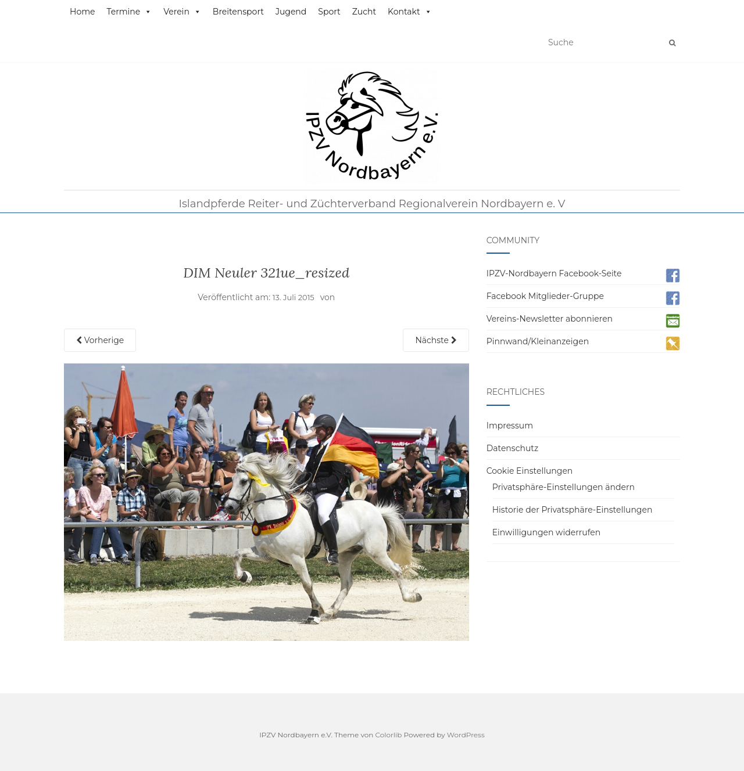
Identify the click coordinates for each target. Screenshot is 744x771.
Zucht (364, 11)
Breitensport (238, 11)
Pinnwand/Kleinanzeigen (538, 341)
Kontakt (410, 11)
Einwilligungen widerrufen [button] (546, 532)
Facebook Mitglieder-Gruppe (545, 296)
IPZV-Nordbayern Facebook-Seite (554, 273)
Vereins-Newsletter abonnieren (550, 319)
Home (82, 11)
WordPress (466, 734)
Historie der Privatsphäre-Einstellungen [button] (572, 510)
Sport (329, 11)
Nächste (435, 340)
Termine (129, 11)
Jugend (291, 11)
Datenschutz (512, 448)
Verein (182, 11)
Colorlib (388, 734)
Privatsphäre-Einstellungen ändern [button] (563, 487)
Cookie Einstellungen (530, 471)
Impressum (510, 425)
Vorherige (100, 340)
